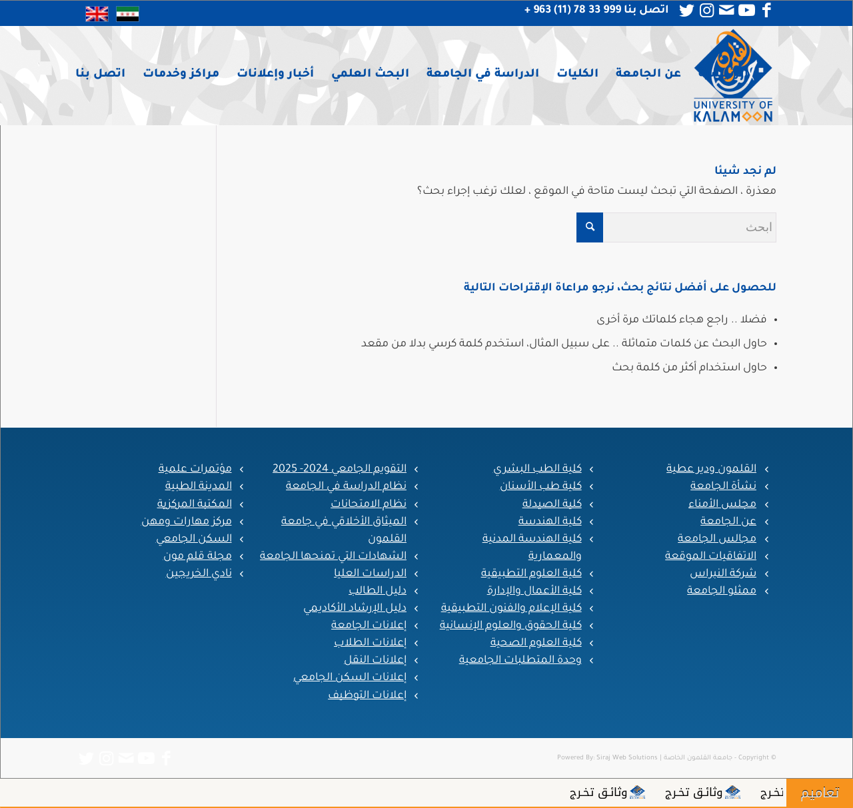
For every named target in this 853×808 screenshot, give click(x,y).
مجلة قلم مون (197, 557)
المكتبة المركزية (194, 505)
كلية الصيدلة (552, 505)
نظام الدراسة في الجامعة (346, 487)
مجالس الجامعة (717, 540)
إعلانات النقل (375, 661)
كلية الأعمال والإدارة (534, 592)
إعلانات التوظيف (367, 696)
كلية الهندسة (550, 522)
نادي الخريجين (199, 574)
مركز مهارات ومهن (186, 522)
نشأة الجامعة (723, 487)
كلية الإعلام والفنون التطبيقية (511, 609)
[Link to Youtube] (746, 11)
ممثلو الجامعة (721, 592)
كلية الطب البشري (537, 470)
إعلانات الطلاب (370, 643)
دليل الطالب (378, 592)
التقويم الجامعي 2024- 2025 (340, 470)
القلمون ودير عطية (711, 470)
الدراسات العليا (370, 574)
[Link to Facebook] (766, 11)
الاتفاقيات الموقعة (710, 557)
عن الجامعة (728, 522)
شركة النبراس (723, 574)
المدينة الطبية (198, 487)
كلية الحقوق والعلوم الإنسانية (511, 626)
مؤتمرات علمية (195, 470)
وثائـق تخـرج (768, 792)
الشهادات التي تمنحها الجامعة (333, 557)
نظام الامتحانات (369, 505)
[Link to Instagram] (706, 11)
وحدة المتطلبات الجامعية (520, 661)
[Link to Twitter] (686, 11)
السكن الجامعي (194, 540)
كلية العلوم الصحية (536, 643)
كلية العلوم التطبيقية (531, 574)
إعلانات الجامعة (369, 626)
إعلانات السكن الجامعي (350, 678)
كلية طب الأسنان (541, 487)
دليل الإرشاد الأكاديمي (355, 609)
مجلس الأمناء (722, 505)
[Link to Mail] (726, 11)
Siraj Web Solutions (627, 758)
